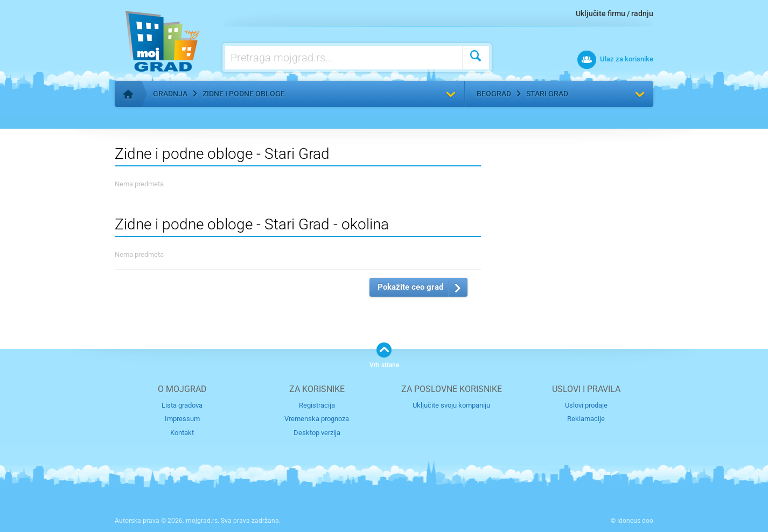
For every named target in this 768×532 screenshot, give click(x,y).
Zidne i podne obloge (244, 93)
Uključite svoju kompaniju (451, 405)
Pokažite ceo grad (410, 287)
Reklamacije (586, 419)
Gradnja (170, 93)
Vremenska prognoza (316, 419)
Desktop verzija (317, 433)
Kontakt (182, 433)
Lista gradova (182, 405)
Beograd (494, 93)
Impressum (182, 419)
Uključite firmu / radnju (614, 13)
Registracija (317, 405)
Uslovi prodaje (586, 405)
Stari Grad (547, 93)
